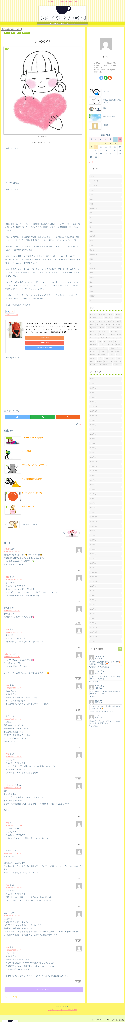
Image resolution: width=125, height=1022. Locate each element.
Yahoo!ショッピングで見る (34, 342)
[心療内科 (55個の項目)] (93, 321)
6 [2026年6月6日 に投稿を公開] (115, 144)
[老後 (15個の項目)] (113, 334)
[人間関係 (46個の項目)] (111, 321)
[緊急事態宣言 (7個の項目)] (102, 354)
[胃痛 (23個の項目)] (119, 327)
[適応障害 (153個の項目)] (103, 314)
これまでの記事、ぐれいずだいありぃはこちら (62, 23)
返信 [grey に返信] (78, 597)
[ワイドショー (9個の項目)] (94, 348)
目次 (121, 1016)
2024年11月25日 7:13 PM (12, 606)
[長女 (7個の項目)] (103, 351)
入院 (7, 33)
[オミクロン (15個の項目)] (94, 338)
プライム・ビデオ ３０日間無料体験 (62, 1006)
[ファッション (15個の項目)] (104, 334)
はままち (7, 544)
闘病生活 (26, 33)
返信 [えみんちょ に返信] (78, 674)
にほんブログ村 (11, 315)
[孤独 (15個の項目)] (119, 334)
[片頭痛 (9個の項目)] (111, 344)
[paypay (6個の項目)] (93, 358)
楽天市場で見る (53, 337)
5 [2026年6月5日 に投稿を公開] (110, 144)
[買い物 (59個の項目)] (108, 317)
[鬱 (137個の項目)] (111, 314)
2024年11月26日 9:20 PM (14, 752)
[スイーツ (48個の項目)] (102, 321)
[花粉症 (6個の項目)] (99, 361)
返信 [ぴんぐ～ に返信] (78, 936)
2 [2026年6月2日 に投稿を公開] (96, 144)
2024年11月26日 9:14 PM (14, 627)
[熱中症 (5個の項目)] (117, 364)
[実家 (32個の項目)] (108, 324)
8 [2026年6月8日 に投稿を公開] (91, 147)
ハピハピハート (10, 780)
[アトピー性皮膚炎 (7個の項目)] (114, 351)
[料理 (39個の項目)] (92, 324)
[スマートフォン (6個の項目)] (116, 361)
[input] (105, 649)
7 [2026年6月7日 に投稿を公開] (119, 144)
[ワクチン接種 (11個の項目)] (108, 341)
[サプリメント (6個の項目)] (109, 358)
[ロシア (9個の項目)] (103, 344)
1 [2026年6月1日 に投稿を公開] (91, 144)
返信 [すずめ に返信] (78, 618)
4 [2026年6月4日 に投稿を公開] (105, 144)
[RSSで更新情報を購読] (47, 412)
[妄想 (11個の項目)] (99, 341)
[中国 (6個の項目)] (92, 361)
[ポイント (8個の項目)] (104, 348)
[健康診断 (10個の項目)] (93, 344)
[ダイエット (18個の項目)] (94, 334)
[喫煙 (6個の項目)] (106, 361)
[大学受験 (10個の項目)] (118, 341)
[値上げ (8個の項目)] (112, 348)
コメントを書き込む (44, 985)
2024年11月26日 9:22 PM (14, 821)
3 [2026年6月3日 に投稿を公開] (100, 144)
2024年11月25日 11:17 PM (12, 714)
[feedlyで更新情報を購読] (43, 412)
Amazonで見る (34, 337)
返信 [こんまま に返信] (78, 743)
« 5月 (91, 162)
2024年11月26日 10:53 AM (12, 783)
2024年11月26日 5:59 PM (12, 911)
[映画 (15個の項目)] (102, 338)
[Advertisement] (42, 164)
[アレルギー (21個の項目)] (116, 331)
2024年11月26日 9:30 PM (14, 945)
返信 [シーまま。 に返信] (78, 874)
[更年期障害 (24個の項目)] (111, 327)
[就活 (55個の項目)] (118, 317)
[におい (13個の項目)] (92, 341)
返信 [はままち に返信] (78, 566)
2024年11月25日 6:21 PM (12, 547)
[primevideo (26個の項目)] (94, 327)
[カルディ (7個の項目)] (94, 351)
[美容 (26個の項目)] (102, 327)
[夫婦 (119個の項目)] (118, 314)
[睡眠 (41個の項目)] (119, 321)
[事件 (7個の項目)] (119, 348)
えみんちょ (8, 649)
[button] (120, 649)
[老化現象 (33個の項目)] (100, 324)
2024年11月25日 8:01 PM (12, 652)
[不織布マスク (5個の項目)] (105, 364)
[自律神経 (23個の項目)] (103, 331)
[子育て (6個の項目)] (94, 364)
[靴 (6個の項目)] (100, 358)
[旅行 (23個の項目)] (93, 331)
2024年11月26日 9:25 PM (14, 883)
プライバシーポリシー (101, 1016)
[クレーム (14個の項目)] (118, 338)
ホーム (89, 1016)
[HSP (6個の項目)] (119, 354)
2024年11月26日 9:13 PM (14, 575)
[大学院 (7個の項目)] (93, 354)
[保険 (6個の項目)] (119, 358)
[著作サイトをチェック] (38, 412)
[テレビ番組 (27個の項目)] (117, 324)
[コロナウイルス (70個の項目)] (96, 317)
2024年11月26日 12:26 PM (12, 849)
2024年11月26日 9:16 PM (14, 683)
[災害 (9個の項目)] (118, 344)
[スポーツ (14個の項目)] (109, 338)
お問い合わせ (114, 1016)
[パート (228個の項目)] (93, 314)
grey (7, 572)
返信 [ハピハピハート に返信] (78, 812)
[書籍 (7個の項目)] (112, 354)
